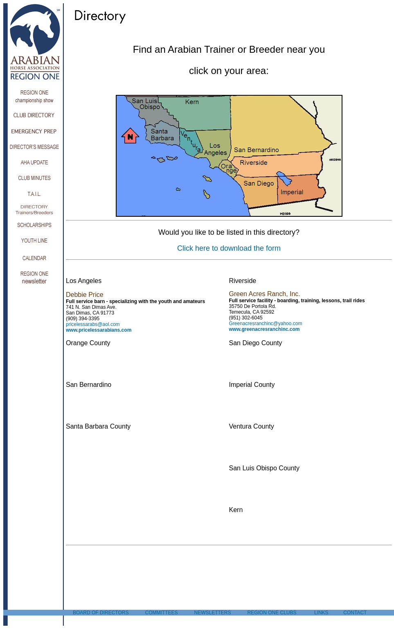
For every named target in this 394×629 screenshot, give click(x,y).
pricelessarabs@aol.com (93, 324)
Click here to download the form (229, 248)
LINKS (321, 613)
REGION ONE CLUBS (272, 613)
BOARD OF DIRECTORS (100, 613)
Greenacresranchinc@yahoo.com (265, 323)
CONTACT (355, 613)
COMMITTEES (161, 613)
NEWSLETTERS (212, 613)
